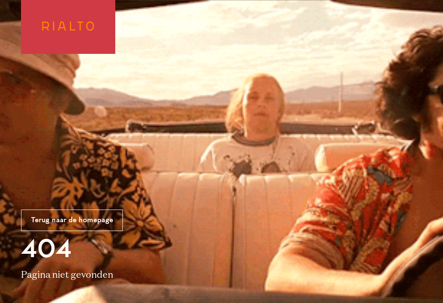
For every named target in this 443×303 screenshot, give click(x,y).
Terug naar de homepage (72, 220)
